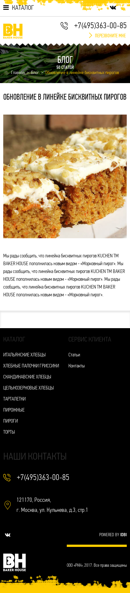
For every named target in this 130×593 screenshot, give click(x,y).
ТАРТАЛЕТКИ (14, 399)
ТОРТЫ (9, 432)
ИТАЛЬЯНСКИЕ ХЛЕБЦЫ (24, 355)
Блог (35, 72)
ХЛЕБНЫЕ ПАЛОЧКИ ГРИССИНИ (31, 366)
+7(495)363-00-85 (100, 26)
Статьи (74, 355)
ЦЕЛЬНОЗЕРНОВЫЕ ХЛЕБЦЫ (28, 388)
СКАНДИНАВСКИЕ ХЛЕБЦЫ (27, 377)
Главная (18, 72)
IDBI (123, 535)
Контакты (76, 366)
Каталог (18, 7)
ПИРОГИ (10, 421)
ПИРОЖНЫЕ (14, 410)
